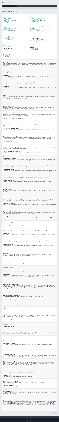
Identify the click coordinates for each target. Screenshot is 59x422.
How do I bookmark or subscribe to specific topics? (37, 40)
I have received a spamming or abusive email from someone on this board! (40, 26)
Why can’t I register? (6, 17)
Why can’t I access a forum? (7, 41)
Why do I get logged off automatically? (8, 22)
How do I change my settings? (7, 25)
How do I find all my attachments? (34, 45)
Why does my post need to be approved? (9, 45)
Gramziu (31, 420)
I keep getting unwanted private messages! (36, 25)
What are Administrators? (33, 15)
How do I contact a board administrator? (35, 51)
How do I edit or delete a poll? (7, 40)
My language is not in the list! (7, 29)
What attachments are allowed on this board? (36, 44)
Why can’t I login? (5, 19)
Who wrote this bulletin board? (34, 48)
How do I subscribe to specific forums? (35, 41)
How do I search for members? (34, 35)
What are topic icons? (6, 56)
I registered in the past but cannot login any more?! (10, 20)
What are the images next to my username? (9, 30)
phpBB (37, 133)
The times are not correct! (6, 27)
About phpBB (9, 393)
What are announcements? (7, 53)
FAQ (13, 2)
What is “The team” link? (33, 22)
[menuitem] (54, 6)
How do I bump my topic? (6, 46)
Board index (10, 2)
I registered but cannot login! (7, 18)
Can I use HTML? (5, 50)
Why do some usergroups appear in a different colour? (37, 20)
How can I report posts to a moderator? (8, 43)
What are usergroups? (33, 17)
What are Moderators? (33, 16)
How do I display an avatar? (7, 31)
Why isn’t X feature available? (34, 49)
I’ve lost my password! (6, 21)
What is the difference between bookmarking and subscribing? (38, 39)
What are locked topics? (6, 55)
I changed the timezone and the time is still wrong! (10, 28)
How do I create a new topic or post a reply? (9, 35)
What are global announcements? (8, 52)
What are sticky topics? (6, 54)
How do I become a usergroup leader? (35, 19)
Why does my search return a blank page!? (36, 34)
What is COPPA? (5, 16)
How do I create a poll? (6, 38)
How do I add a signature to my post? (8, 37)
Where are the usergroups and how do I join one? (37, 18)
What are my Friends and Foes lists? (35, 29)
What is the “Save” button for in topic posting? (9, 44)
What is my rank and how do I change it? (8, 32)
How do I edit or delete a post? (7, 36)
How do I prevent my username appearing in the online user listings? (12, 26)
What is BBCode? (5, 49)
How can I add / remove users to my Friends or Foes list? (38, 30)
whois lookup (9, 402)
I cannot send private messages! (34, 24)
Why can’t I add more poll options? (8, 39)
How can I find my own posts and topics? (35, 36)
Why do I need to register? (7, 15)
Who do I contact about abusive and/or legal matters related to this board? (40, 50)
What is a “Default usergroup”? (34, 21)
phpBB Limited (27, 392)
